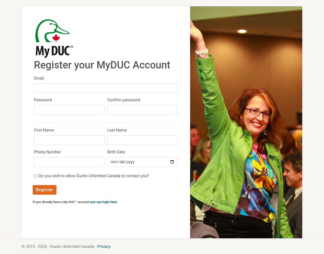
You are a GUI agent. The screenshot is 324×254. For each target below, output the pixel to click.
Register (44, 189)
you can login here (103, 202)
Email (39, 78)
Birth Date (116, 152)
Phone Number (47, 152)
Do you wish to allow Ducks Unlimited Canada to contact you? (93, 175)
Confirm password (123, 100)
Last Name (117, 130)
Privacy (104, 246)
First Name (44, 130)
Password (43, 100)
